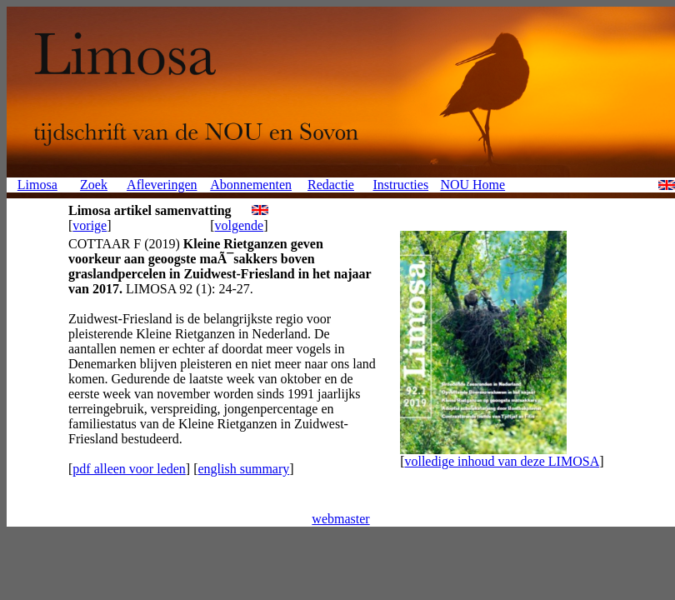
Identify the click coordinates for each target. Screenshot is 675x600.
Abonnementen (251, 185)
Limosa (38, 185)
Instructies (400, 185)
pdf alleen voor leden (129, 469)
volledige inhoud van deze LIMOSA (501, 461)
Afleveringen (162, 185)
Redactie (331, 185)
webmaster (340, 519)
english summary (243, 469)
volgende (239, 225)
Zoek (94, 185)
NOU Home (472, 185)
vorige (89, 225)
